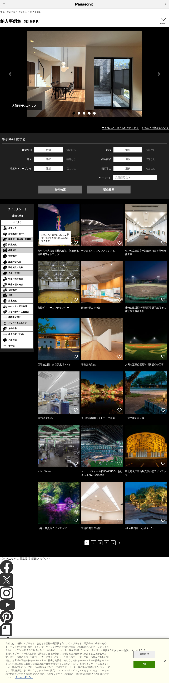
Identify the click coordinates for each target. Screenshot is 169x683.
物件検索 (60, 189)
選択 (48, 149)
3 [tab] (84, 113)
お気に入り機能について (155, 127)
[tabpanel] (84, 74)
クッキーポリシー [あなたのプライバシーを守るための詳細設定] (24, 677)
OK (144, 664)
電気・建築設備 (7, 11)
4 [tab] (89, 113)
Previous (10, 74)
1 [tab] (74, 113)
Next (159, 74)
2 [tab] (79, 113)
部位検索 (108, 189)
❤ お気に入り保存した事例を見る (120, 127)
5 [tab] (95, 113)
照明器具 (22, 11)
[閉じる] (165, 660)
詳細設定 (144, 654)
